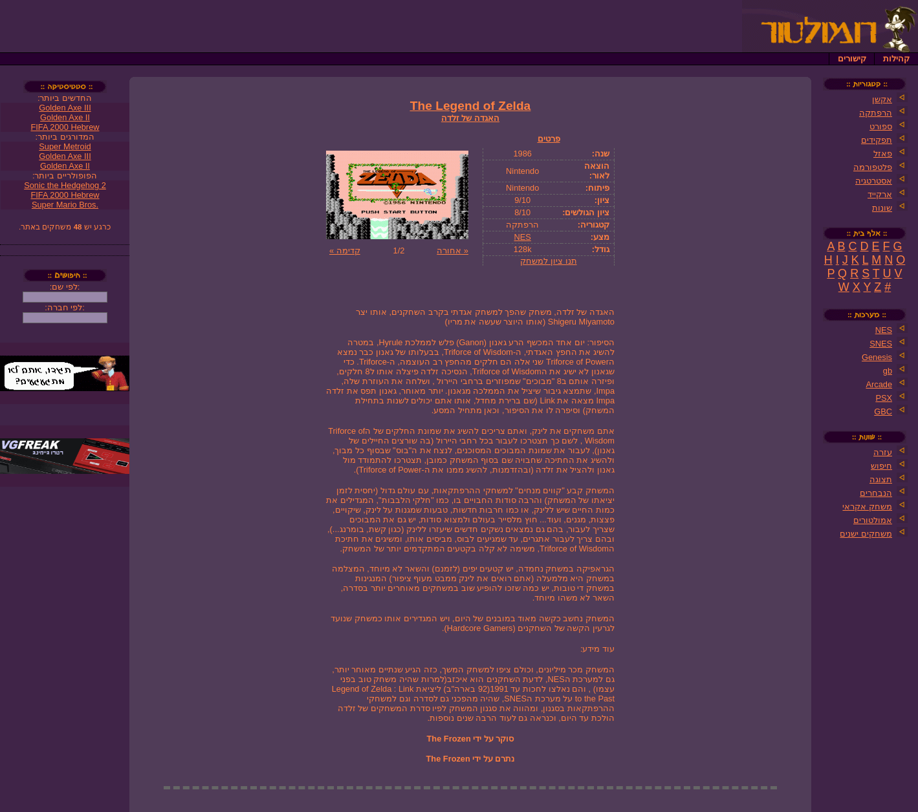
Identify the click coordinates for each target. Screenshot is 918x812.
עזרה (882, 452)
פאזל (882, 153)
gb (887, 371)
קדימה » (344, 250)
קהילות (896, 58)
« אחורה (452, 250)
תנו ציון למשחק (548, 261)
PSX (883, 398)
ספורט (880, 126)
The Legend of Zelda (470, 105)
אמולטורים (872, 520)
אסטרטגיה (873, 181)
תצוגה (880, 479)
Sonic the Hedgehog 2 (65, 185)
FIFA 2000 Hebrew (65, 127)
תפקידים (876, 140)
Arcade (879, 384)
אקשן (882, 99)
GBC (883, 411)
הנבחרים (876, 493)
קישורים (852, 58)
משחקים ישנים (866, 534)
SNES (880, 343)
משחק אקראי (867, 506)
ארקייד (880, 194)
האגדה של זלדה (470, 118)
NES (522, 237)
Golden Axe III (65, 107)
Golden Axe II (65, 117)
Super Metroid (65, 146)
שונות (882, 208)
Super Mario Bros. (65, 204)
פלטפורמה (872, 167)
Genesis (877, 357)
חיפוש (881, 466)
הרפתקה (875, 113)
